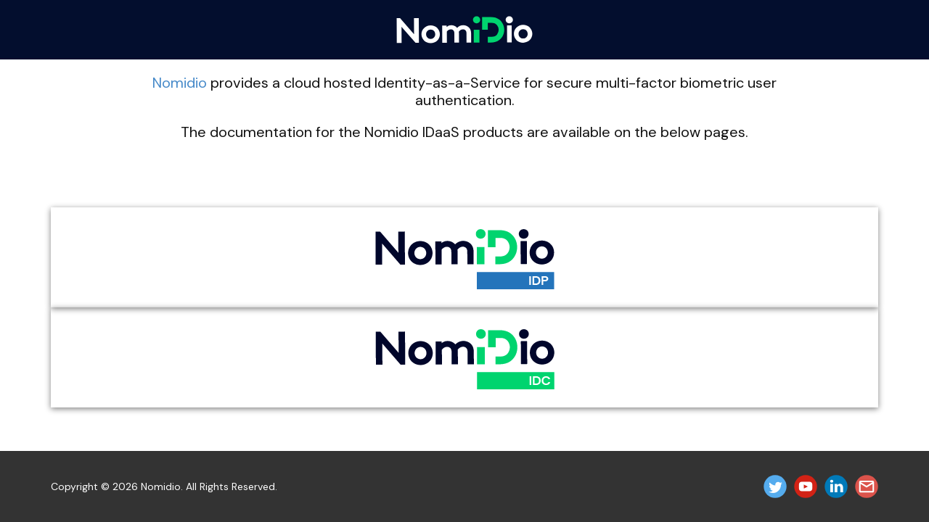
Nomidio (179, 82)
